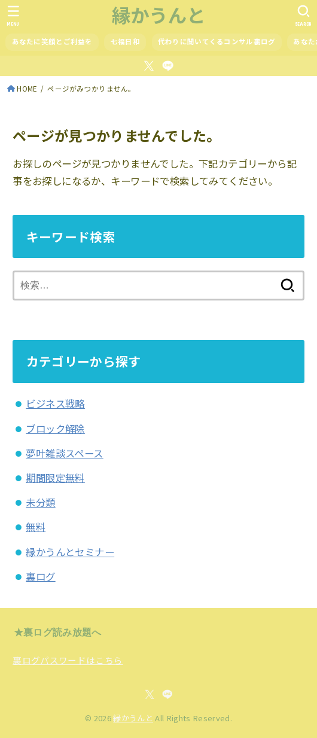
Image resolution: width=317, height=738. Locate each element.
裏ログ (40, 576)
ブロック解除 (55, 428)
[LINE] (167, 65)
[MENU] (13, 15)
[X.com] (149, 65)
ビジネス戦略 (55, 403)
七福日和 (125, 41)
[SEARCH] (303, 15)
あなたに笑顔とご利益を (52, 41)
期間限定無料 (55, 477)
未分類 (40, 502)
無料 (35, 527)
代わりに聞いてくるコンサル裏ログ (217, 41)
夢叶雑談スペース (64, 453)
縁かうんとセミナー (70, 552)
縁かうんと (159, 14)
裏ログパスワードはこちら (68, 660)
